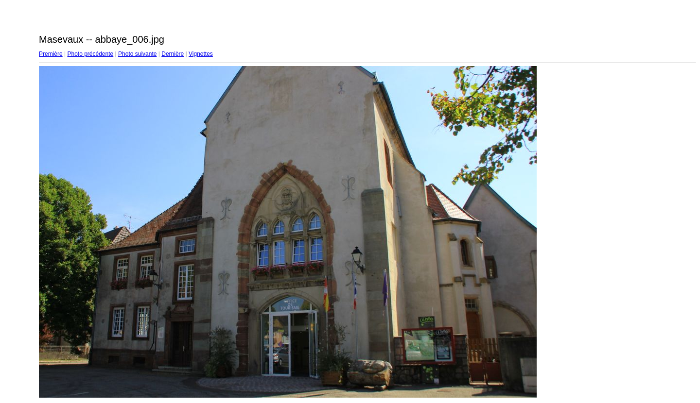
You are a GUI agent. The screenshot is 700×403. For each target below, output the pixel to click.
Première (51, 53)
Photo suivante (137, 53)
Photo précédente (90, 53)
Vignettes (201, 53)
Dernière (172, 53)
